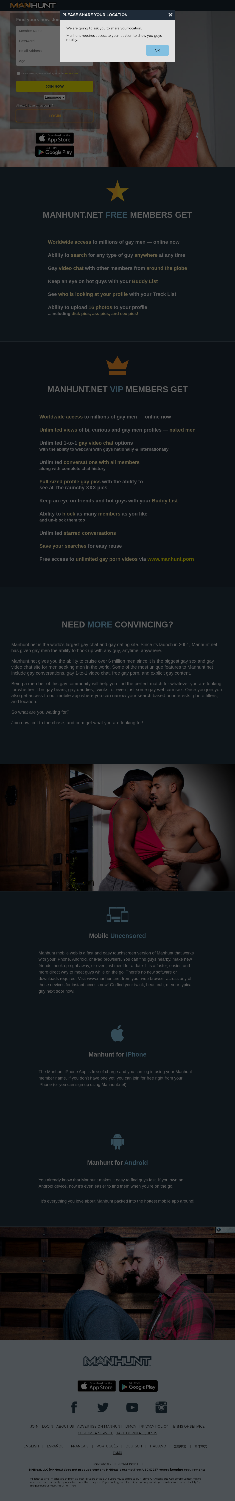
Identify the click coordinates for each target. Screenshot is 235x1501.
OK (157, 50)
